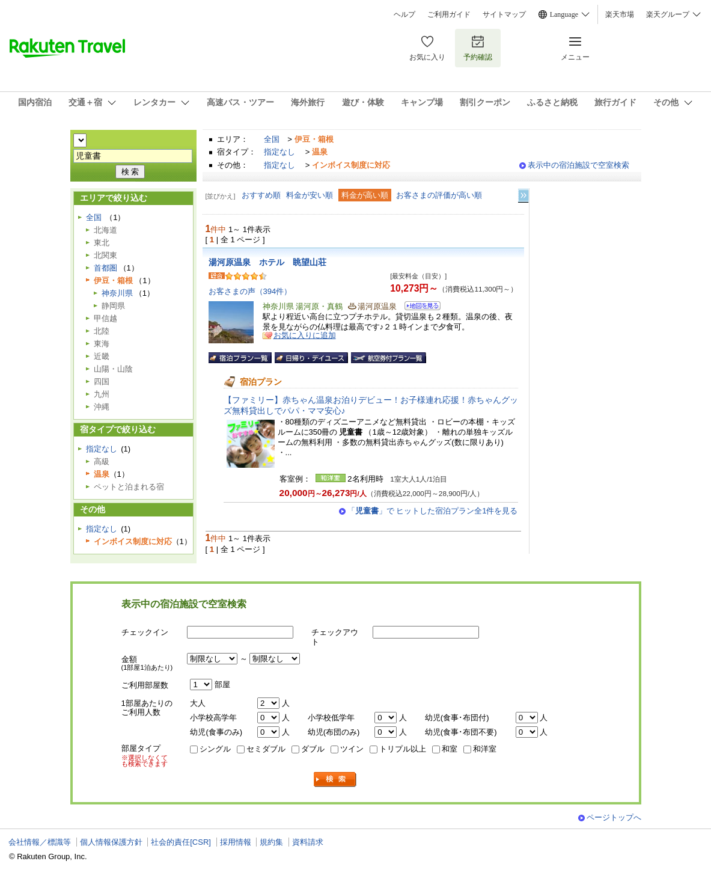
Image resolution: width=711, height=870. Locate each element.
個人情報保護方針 (111, 842)
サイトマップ (504, 14)
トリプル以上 (402, 748)
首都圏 (105, 267)
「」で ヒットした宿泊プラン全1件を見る (432, 510)
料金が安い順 (309, 195)
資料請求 (307, 842)
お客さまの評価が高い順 (439, 195)
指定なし (279, 151)
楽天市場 (619, 14)
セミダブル (265, 748)
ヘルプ (404, 14)
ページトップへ (614, 817)
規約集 (271, 842)
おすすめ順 (261, 195)
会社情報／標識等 (39, 842)
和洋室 (484, 748)
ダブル (313, 748)
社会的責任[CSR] (181, 842)
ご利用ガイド (449, 14)
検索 (335, 779)
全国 (271, 139)
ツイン (352, 748)
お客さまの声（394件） (250, 291)
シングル (215, 748)
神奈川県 (117, 293)
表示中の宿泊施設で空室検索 (578, 165)
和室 (449, 748)
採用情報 (235, 842)
